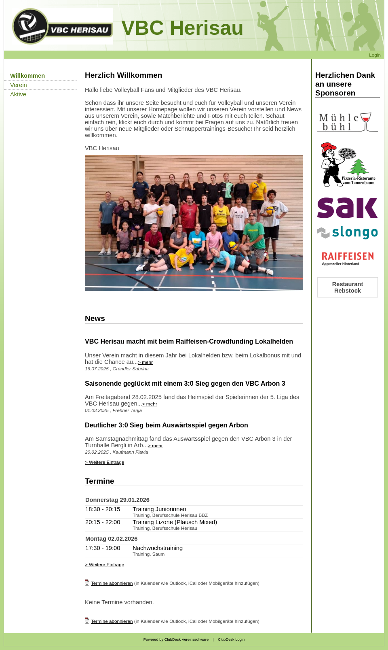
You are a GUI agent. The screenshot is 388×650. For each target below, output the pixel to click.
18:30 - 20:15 (102, 509)
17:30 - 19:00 (102, 548)
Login (375, 54)
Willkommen (27, 75)
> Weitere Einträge (104, 462)
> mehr (145, 362)
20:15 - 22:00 (102, 522)
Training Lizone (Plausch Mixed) (175, 522)
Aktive (18, 94)
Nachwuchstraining (158, 548)
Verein (18, 85)
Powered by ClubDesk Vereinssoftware (176, 639)
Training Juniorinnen (159, 509)
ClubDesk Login (231, 639)
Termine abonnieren (112, 583)
